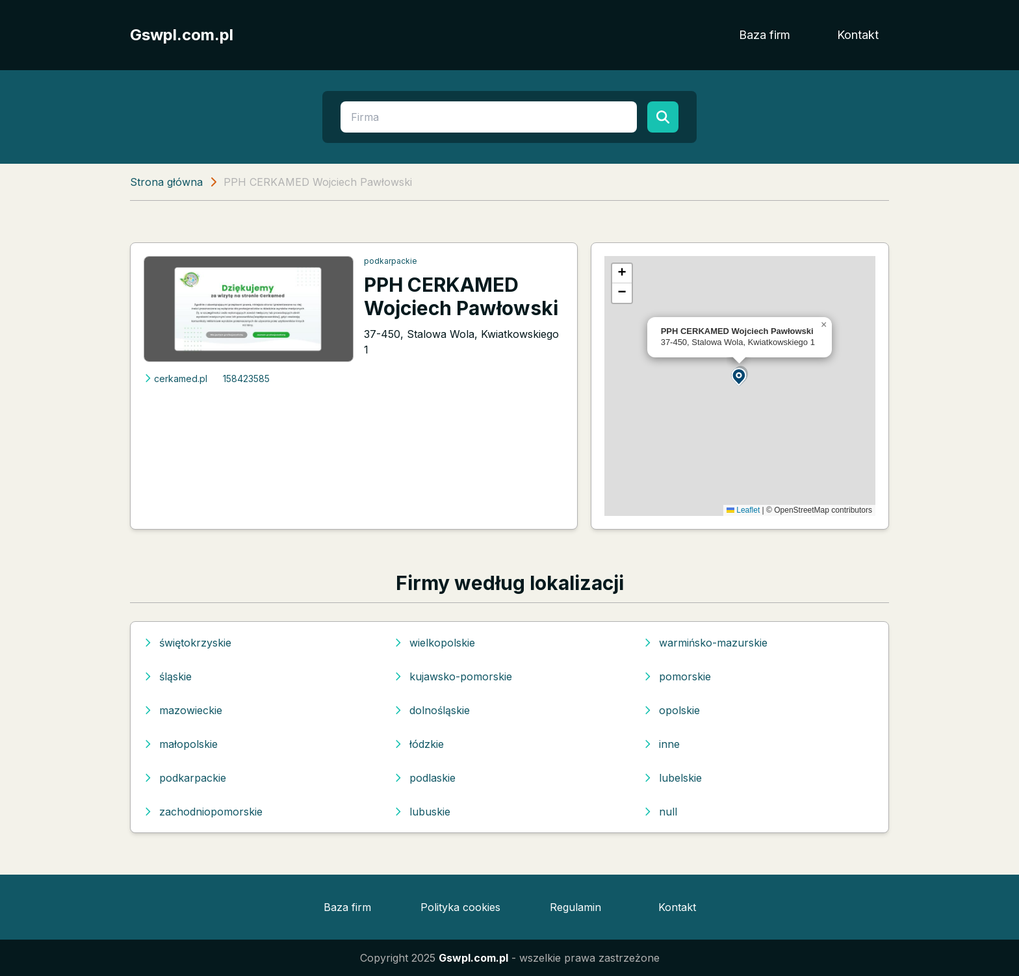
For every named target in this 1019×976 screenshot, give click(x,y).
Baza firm (764, 35)
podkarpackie (390, 261)
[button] (739, 376)
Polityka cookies (460, 907)
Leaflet (743, 510)
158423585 (246, 378)
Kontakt (858, 35)
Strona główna (166, 181)
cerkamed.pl (175, 378)
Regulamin (575, 907)
